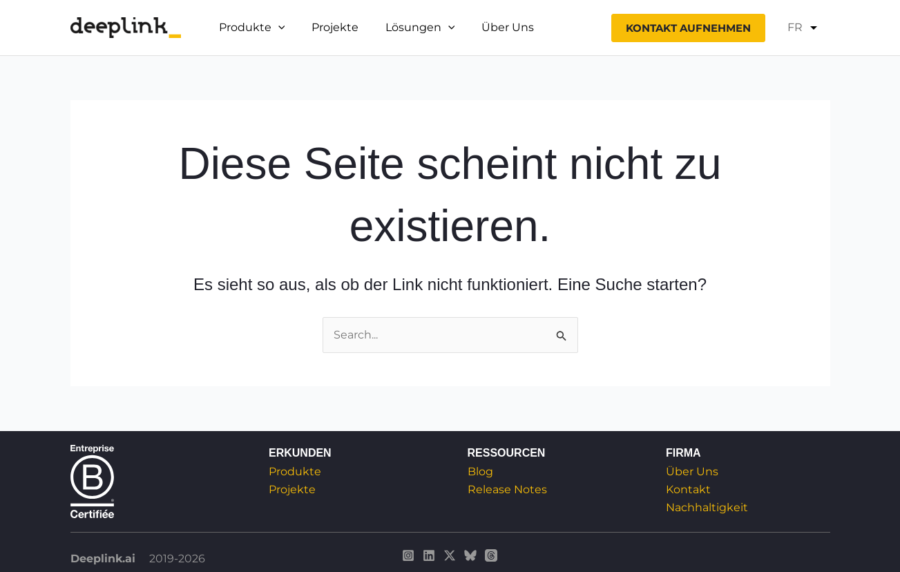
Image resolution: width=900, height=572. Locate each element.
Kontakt (688, 489)
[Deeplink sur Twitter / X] (449, 555)
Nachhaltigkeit (707, 508)
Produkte (295, 471)
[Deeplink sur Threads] (491, 555)
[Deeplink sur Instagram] (408, 555)
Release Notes (507, 489)
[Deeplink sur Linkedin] (429, 555)
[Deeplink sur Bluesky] (470, 555)
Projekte (328, 27)
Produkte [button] (250, 27)
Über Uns (492, 27)
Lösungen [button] (408, 27)
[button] (276, 27)
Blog (480, 471)
